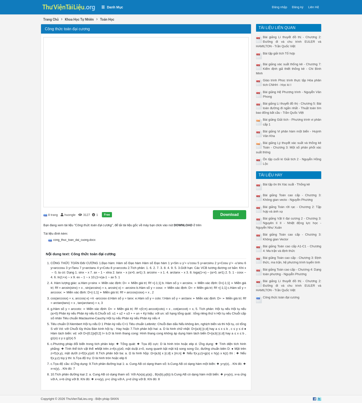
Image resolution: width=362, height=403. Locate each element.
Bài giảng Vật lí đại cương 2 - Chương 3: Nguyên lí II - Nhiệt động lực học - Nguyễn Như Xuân (288, 223)
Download (229, 215)
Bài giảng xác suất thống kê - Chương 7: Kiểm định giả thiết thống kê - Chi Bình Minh (288, 68)
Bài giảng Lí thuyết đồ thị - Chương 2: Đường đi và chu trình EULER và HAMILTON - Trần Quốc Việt (288, 41)
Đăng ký (298, 7)
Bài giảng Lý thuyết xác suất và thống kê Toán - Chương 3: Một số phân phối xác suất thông (288, 147)
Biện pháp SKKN (107, 399)
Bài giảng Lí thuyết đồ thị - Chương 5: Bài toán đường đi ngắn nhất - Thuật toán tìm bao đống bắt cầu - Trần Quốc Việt (288, 108)
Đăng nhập (279, 7)
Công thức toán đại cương (281, 297)
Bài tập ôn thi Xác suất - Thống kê (286, 184)
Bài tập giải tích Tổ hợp (279, 53)
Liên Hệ (313, 7)
